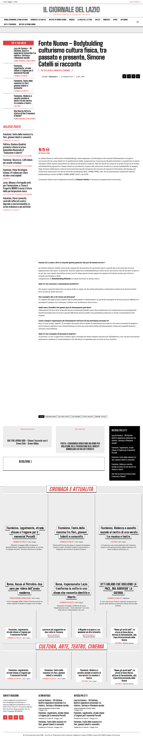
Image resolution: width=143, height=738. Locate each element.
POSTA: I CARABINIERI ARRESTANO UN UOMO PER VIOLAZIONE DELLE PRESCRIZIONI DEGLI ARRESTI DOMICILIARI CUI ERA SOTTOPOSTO (80, 446)
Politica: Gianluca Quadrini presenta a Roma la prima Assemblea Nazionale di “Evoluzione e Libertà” (14, 148)
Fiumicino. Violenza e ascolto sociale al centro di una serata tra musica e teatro (23, 99)
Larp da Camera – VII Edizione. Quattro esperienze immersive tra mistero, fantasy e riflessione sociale (25, 53)
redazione (126, 598)
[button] (137, 22)
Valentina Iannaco (128, 643)
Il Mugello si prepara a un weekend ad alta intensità (89, 631)
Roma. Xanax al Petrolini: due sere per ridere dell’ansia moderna (24, 588)
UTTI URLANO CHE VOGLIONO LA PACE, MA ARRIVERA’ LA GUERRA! (118, 588)
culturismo (76, 416)
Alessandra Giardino (54, 637)
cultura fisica (63, 416)
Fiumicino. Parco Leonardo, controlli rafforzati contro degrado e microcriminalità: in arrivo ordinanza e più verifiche (17, 202)
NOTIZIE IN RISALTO (53, 635)
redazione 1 (53, 77)
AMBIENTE (6, 178)
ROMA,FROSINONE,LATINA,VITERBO (25, 61)
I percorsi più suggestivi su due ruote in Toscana (54, 631)
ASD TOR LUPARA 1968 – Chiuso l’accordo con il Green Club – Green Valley (27, 442)
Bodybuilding (51, 416)
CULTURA (17, 106)
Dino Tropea (32, 542)
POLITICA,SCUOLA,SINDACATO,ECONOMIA (17, 156)
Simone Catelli (101, 416)
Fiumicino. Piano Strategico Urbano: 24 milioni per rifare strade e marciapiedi (15, 172)
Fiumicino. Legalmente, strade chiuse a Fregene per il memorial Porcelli (23, 69)
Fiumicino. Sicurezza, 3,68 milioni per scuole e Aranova (17, 161)
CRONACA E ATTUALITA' (21, 76)
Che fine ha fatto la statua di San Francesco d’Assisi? (24, 113)
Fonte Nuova (88, 416)
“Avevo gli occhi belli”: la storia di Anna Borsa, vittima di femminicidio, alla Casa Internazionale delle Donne (124, 634)
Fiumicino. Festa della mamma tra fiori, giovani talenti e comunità (23, 84)
